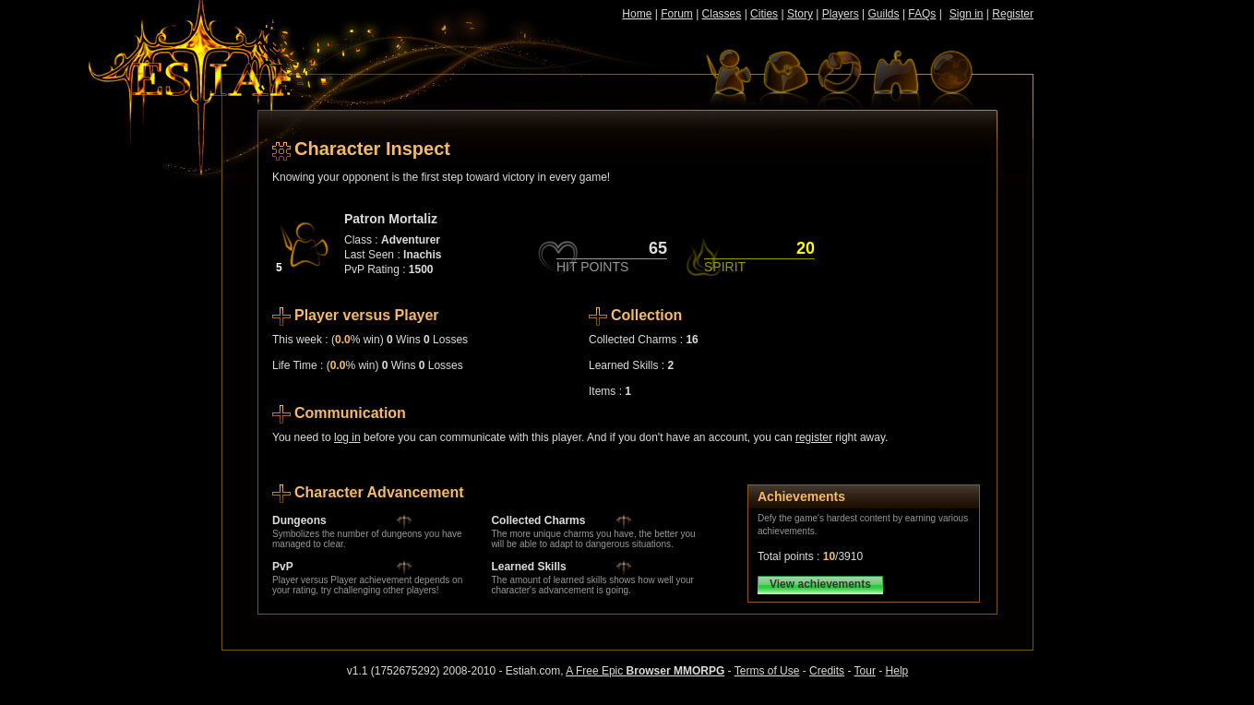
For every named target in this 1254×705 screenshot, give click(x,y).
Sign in (966, 13)
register (813, 437)
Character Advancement (378, 492)
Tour (865, 670)
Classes (722, 13)
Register (1012, 13)
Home (636, 13)
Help (897, 670)
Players (840, 13)
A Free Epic (645, 670)
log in (347, 437)
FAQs (922, 13)
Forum (677, 13)
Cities (764, 13)
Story (800, 13)
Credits (826, 670)
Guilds (884, 13)
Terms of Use (767, 670)
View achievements (820, 584)
